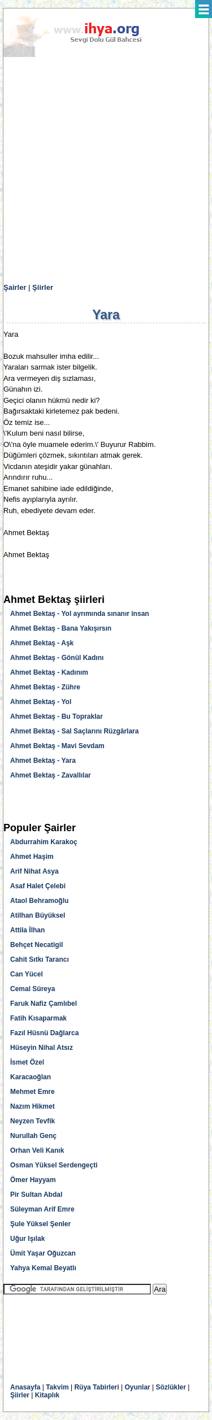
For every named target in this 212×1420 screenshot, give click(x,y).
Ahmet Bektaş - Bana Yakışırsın (60, 628)
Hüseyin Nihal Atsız (41, 1048)
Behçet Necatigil (36, 945)
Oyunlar (137, 1387)
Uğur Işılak (27, 1239)
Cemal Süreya (32, 989)
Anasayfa (25, 1387)
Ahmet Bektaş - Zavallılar (50, 775)
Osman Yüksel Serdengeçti (54, 1165)
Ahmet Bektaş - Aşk (41, 643)
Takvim (57, 1387)
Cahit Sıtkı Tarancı (39, 959)
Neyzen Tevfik (32, 1121)
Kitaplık (47, 1395)
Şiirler (42, 287)
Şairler (14, 287)
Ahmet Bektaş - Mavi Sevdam (57, 746)
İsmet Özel (27, 1062)
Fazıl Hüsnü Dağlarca (44, 1033)
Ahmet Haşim (32, 857)
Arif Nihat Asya (34, 871)
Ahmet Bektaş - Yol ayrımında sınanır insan (79, 614)
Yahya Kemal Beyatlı (43, 1268)
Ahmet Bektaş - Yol (40, 702)
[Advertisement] (106, 170)
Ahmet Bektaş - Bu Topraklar (56, 716)
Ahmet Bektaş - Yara (43, 761)
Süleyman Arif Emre (42, 1209)
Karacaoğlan (30, 1077)
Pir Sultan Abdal (36, 1194)
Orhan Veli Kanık (37, 1150)
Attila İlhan (27, 930)
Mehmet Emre (32, 1092)
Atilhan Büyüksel (37, 915)
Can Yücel (26, 974)
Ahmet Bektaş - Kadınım (49, 672)
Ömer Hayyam (33, 1180)
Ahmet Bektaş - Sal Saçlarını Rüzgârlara (74, 731)
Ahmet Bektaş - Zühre (45, 687)
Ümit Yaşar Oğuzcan (43, 1253)
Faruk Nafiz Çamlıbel (43, 1004)
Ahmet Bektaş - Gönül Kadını (56, 658)
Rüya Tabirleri (96, 1387)
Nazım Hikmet (32, 1106)
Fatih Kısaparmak (38, 1018)
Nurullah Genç (33, 1136)
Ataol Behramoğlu (39, 901)
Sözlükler (171, 1387)
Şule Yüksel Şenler (40, 1224)
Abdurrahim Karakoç (43, 842)
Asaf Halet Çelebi (38, 886)
